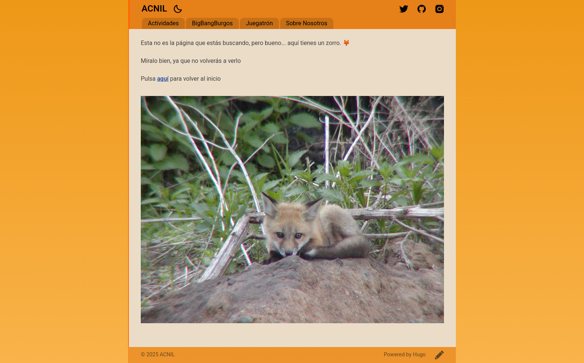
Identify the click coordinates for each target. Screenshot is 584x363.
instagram (439, 8)
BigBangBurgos (212, 23)
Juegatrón (259, 23)
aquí (163, 78)
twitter (403, 8)
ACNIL (154, 8)
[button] (177, 8)
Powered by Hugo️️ (405, 354)
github (421, 8)
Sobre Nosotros (306, 23)
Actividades (163, 23)
